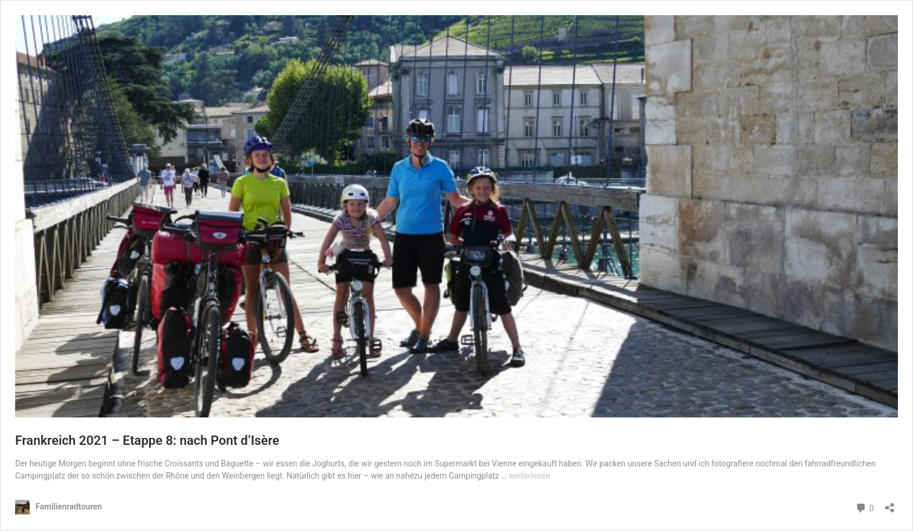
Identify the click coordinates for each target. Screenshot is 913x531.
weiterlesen (529, 475)
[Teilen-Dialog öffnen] (890, 504)
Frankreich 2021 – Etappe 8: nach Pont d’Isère (147, 440)
